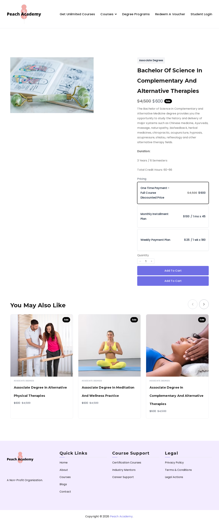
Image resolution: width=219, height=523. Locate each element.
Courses (106, 14)
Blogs (63, 484)
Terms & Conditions (178, 470)
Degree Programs (136, 14)
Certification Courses (126, 463)
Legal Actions (174, 477)
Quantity (143, 255)
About (64, 470)
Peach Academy (121, 516)
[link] (204, 304)
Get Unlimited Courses (77, 14)
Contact (65, 492)
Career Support (123, 477)
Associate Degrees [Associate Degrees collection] (151, 60)
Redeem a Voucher (170, 14)
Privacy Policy (174, 463)
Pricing (141, 179)
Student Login (201, 14)
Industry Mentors (124, 470)
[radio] (173, 193)
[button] (140, 261)
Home (64, 463)
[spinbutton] (146, 261)
